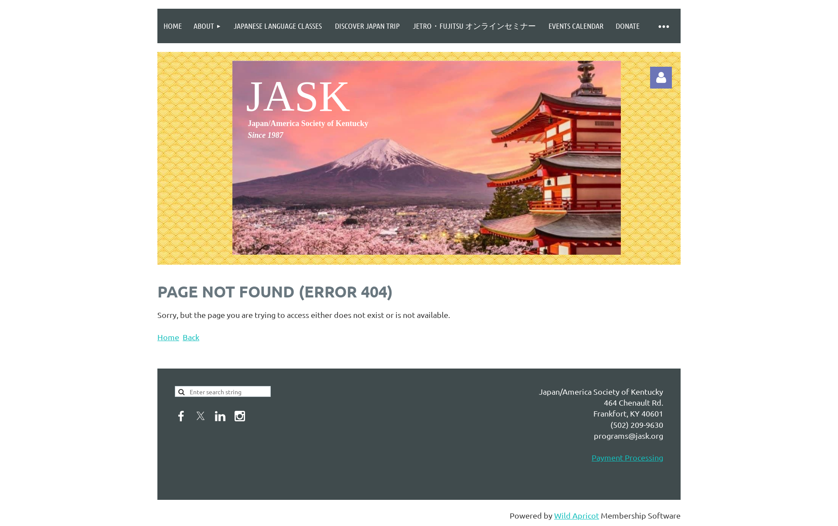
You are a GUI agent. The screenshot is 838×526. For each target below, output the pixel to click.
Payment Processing (627, 457)
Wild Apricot (576, 515)
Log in (661, 78)
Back (191, 337)
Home (168, 337)
